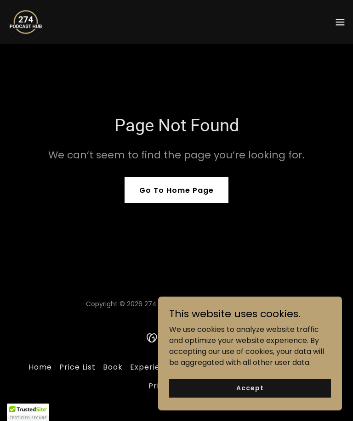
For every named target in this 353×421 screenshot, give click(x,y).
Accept (249, 388)
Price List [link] (77, 367)
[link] (25, 22)
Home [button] (40, 367)
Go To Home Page (176, 190)
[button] (340, 22)
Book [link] (113, 367)
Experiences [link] (154, 367)
